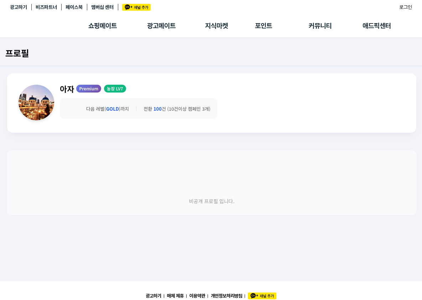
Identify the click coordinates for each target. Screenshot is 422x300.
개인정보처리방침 (226, 296)
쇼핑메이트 (102, 26)
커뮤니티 (320, 26)
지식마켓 (216, 26)
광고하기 (18, 7)
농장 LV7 (115, 88)
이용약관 (197, 296)
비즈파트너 (46, 7)
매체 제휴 (175, 296)
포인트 (263, 26)
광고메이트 (161, 26)
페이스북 (74, 7)
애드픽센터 (377, 26)
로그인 (405, 7)
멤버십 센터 (102, 7)
